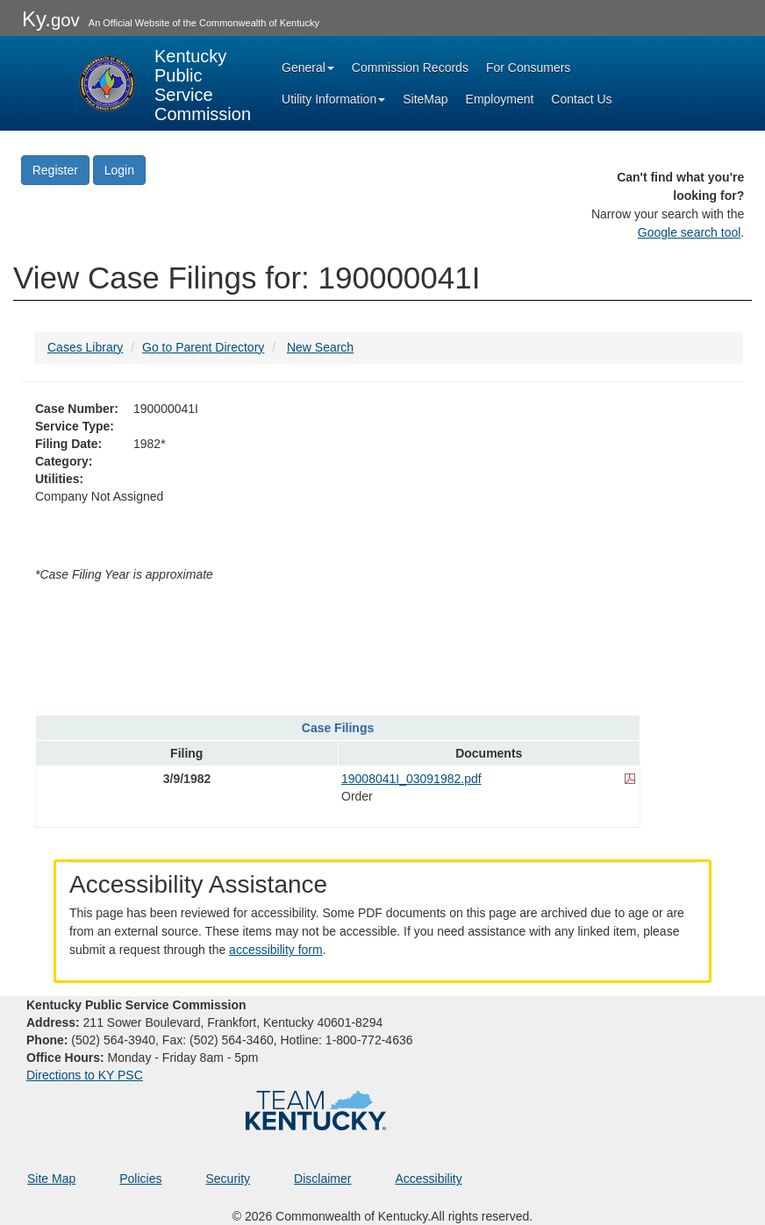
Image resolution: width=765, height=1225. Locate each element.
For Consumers (528, 68)
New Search (320, 347)
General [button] (308, 68)
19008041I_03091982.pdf (411, 779)
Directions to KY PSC (84, 1075)
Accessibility (428, 1179)
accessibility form (276, 950)
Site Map (51, 1179)
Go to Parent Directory (203, 347)
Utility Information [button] (333, 99)
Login (119, 170)
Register (55, 170)
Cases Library (85, 347)
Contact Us (581, 99)
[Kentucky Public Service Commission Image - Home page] (163, 83)
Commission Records (410, 68)
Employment (500, 99)
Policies (140, 1179)
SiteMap (425, 99)
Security (228, 1179)
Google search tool (689, 232)
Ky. (51, 19)
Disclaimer (322, 1179)
